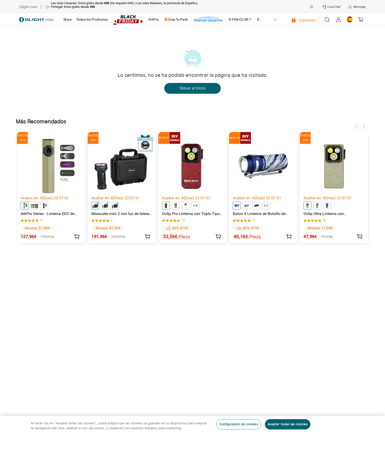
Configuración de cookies (238, 424)
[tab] (67, 20)
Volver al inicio (192, 88)
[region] (192, 435)
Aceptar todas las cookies (288, 424)
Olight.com (28, 7)
